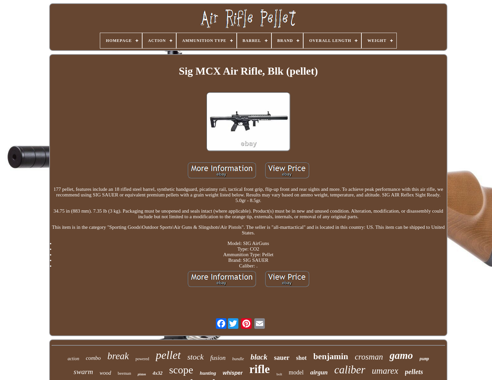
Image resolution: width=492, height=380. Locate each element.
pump (424, 359)
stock (195, 357)
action (73, 358)
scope (181, 370)
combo (93, 358)
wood (105, 373)
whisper (232, 373)
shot (301, 358)
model (296, 372)
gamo (401, 355)
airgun (319, 372)
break (118, 356)
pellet (168, 355)
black (259, 357)
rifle (259, 369)
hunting (208, 373)
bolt (279, 374)
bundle (238, 358)
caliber (349, 370)
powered (142, 359)
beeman (124, 373)
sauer (282, 357)
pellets (414, 372)
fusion (218, 357)
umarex (385, 371)
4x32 (157, 373)
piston (142, 374)
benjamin (330, 356)
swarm (83, 371)
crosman (369, 356)
